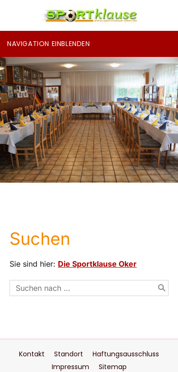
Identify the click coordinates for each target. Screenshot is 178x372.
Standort (68, 354)
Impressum (70, 367)
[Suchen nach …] (89, 288)
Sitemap (113, 367)
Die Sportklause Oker (97, 264)
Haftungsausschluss (126, 354)
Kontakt (32, 354)
